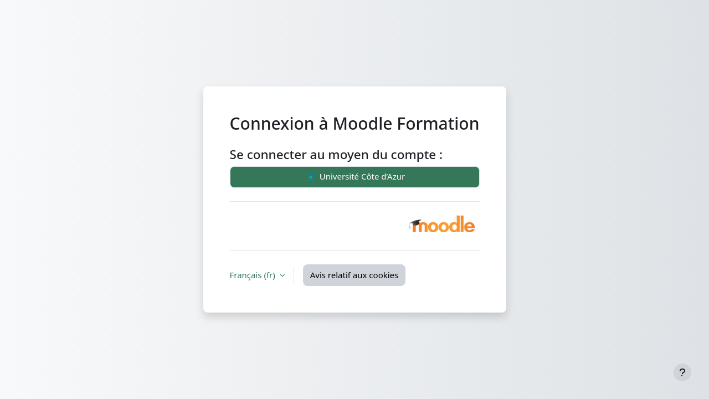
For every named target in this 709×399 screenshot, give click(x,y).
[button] (442, 224)
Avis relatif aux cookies (354, 274)
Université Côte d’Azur (354, 177)
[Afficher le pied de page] (682, 372)
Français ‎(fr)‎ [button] (254, 274)
